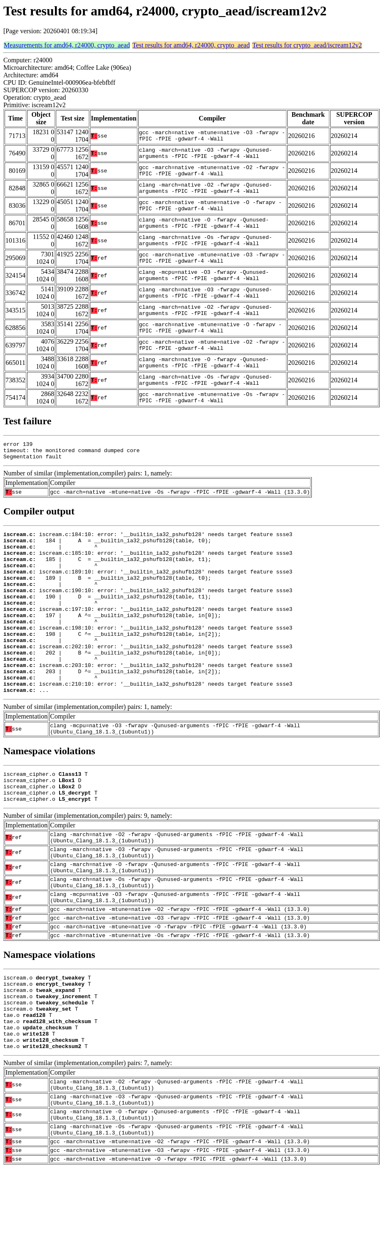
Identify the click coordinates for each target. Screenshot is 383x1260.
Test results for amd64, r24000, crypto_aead (191, 45)
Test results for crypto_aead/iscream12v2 (307, 45)
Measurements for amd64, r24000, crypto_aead (67, 45)
